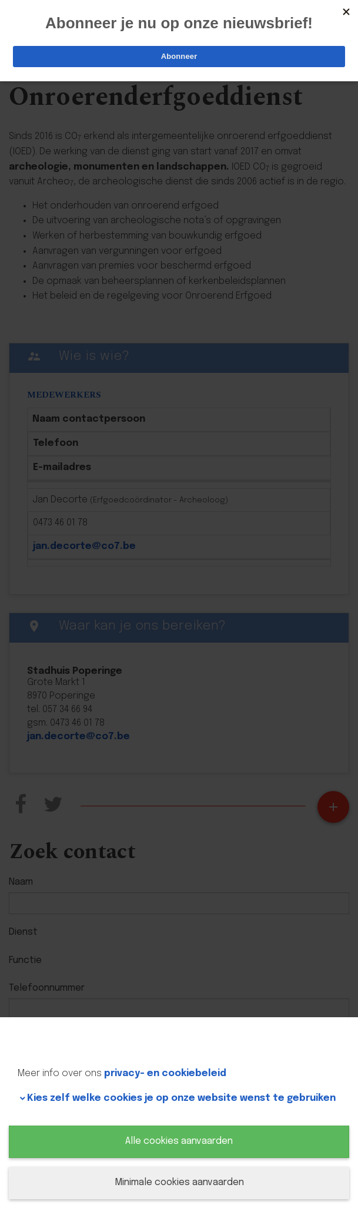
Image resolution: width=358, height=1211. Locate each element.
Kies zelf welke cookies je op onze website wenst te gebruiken (181, 1098)
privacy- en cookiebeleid (165, 1073)
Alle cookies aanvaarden (179, 1141)
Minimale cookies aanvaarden (179, 1182)
